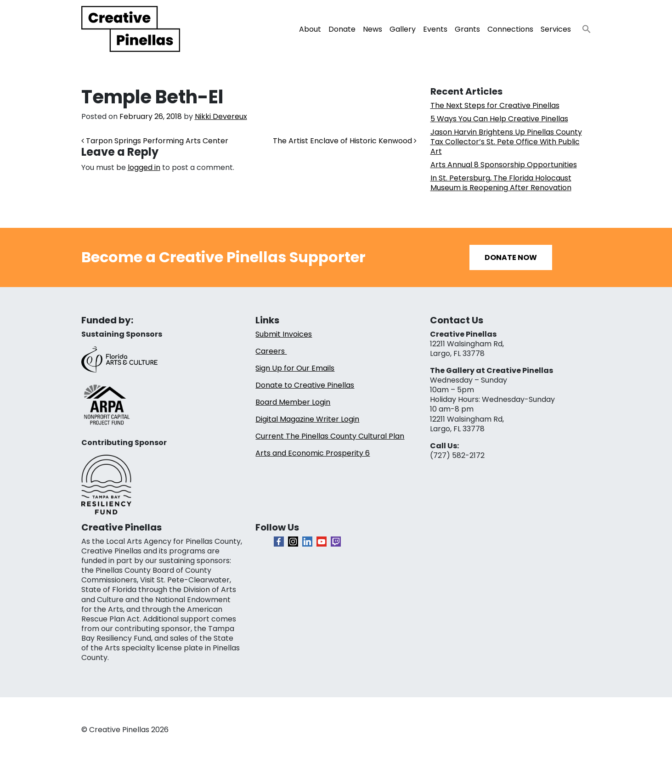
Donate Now (511, 257)
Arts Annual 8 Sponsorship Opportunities (503, 164)
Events (435, 29)
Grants (467, 29)
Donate (342, 29)
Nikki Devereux (221, 116)
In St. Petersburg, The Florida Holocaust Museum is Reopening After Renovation (500, 183)
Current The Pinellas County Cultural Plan (329, 436)
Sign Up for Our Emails (294, 368)
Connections (510, 29)
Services (556, 29)
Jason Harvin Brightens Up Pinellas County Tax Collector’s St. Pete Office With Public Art (506, 142)
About (310, 29)
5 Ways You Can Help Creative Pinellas (499, 118)
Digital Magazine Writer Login (307, 419)
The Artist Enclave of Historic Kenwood (345, 140)
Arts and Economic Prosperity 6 (312, 453)
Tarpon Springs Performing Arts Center (154, 140)
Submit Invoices (283, 334)
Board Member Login (292, 402)
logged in (144, 167)
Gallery (403, 29)
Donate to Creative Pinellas (304, 385)
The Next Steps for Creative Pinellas (494, 105)
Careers (271, 351)
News (372, 29)
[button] (583, 26)
